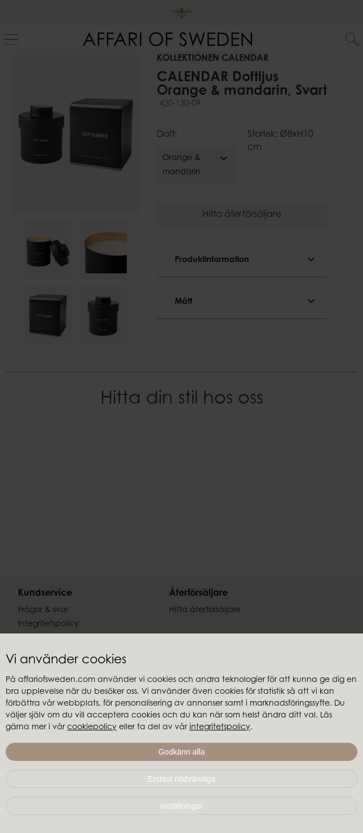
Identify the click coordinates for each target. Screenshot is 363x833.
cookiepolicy (92, 728)
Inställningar (181, 805)
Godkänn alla (181, 751)
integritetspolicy (219, 728)
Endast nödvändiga (181, 778)
